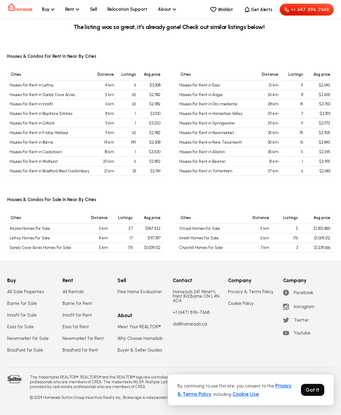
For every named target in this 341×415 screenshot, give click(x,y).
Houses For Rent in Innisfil (31, 104)
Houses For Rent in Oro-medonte (208, 104)
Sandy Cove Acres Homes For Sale (40, 247)
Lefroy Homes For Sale (30, 238)
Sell (93, 9)
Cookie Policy (241, 303)
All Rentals (73, 292)
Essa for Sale (20, 327)
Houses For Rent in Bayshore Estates (41, 113)
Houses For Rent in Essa (199, 85)
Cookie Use (246, 394)
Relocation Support (127, 9)
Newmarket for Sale (28, 338)
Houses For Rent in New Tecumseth (210, 142)
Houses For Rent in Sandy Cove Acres (42, 94)
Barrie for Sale (22, 303)
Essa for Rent (75, 327)
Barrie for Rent (77, 303)
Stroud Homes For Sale (199, 228)
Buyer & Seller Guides (139, 350)
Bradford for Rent (80, 350)
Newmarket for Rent (83, 338)
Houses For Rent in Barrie (31, 142)
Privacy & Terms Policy (250, 292)
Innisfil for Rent (77, 315)
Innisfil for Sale (22, 315)
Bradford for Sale (25, 350)
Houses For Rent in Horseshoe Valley (211, 113)
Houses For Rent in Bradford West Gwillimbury (49, 171)
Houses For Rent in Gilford (32, 123)
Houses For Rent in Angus (201, 94)
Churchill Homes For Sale (201, 247)
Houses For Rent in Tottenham (205, 171)
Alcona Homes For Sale (30, 228)
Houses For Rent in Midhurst (34, 161)
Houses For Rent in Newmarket (206, 132)
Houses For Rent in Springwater (207, 123)
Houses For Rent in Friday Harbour (39, 132)
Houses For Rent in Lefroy (32, 85)
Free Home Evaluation (139, 292)
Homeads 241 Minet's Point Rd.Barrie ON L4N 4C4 (196, 296)
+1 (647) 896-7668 (191, 312)
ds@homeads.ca (190, 324)
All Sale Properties (25, 292)
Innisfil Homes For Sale (199, 238)
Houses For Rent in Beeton (202, 161)
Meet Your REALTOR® (139, 327)
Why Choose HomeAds (140, 338)
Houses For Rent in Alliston (202, 152)
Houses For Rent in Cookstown (36, 152)
